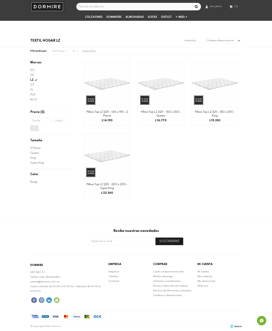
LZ (74, 51)
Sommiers (114, 17)
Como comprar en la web (168, 271)
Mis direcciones (206, 281)
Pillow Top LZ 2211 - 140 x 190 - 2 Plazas (107, 114)
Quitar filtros (89, 51)
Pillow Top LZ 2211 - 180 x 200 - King (215, 114)
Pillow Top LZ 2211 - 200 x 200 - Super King (107, 186)
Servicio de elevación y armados (172, 290)
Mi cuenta (203, 271)
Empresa (113, 271)
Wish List (202, 286)
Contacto (114, 281)
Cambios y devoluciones (167, 295)
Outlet (166, 17)
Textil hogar (58, 51)
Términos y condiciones (167, 281)
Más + (182, 17)
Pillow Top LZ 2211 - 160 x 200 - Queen (161, 114)
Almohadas (134, 17)
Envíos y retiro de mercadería (170, 286)
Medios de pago (163, 276)
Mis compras (204, 276)
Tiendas (113, 276)
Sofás (152, 17)
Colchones (94, 17)
